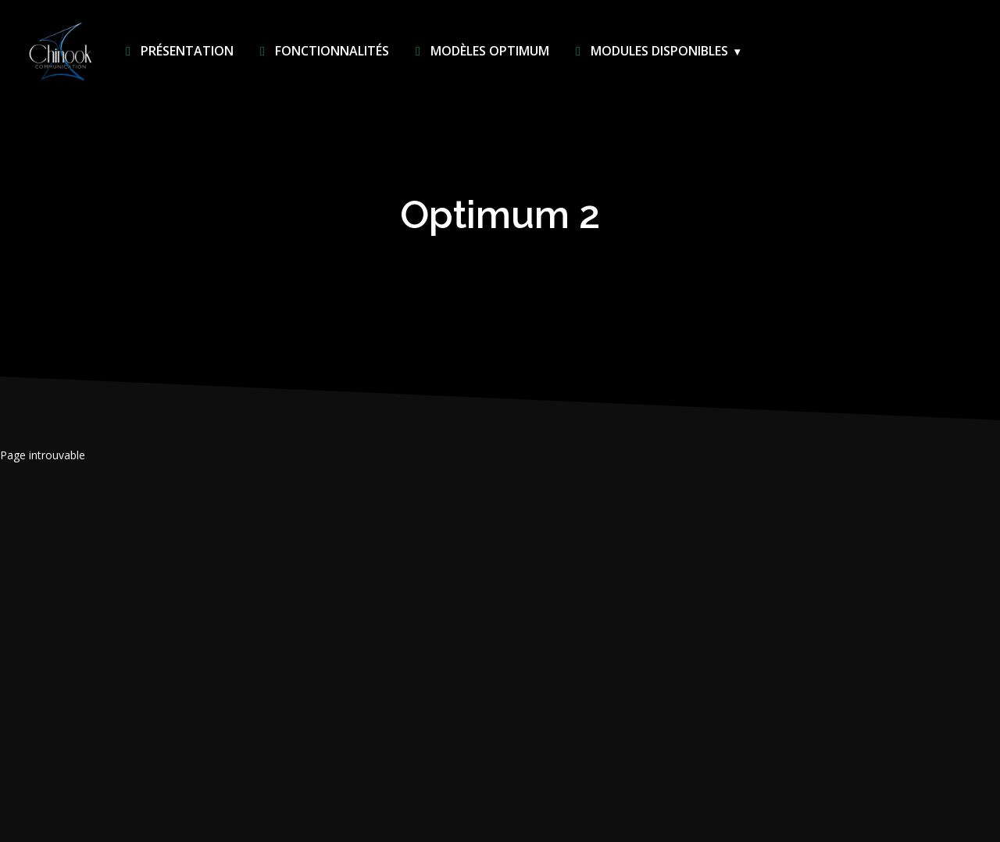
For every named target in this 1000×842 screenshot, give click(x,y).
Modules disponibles (649, 50)
